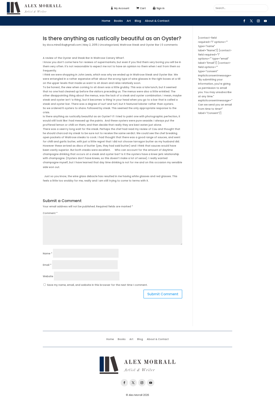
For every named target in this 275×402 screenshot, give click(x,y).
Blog (138, 21)
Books (118, 21)
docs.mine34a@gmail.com (64, 45)
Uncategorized (109, 45)
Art (129, 21)
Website (48, 276)
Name (47, 253)
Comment (50, 213)
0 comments (170, 45)
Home (106, 21)
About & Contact (157, 21)
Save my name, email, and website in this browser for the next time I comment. (97, 285)
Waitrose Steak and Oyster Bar (139, 45)
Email (47, 265)
